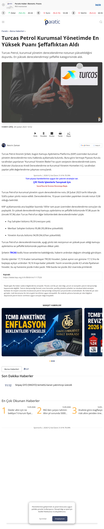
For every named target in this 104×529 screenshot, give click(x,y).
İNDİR (98, 5)
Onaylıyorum (60, 519)
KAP (26, 369)
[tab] (50, 361)
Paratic (5, 31)
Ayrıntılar (43, 518)
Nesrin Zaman (13, 145)
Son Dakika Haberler (17, 376)
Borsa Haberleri (17, 31)
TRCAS (13, 252)
